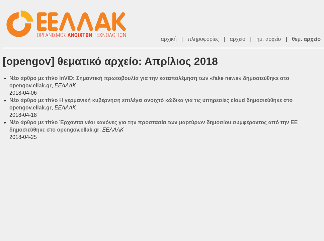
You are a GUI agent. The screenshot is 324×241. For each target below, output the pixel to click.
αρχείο (237, 39)
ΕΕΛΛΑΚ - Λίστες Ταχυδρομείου (70, 24)
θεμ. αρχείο (306, 39)
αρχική (168, 39)
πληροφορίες (203, 39)
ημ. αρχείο (268, 39)
